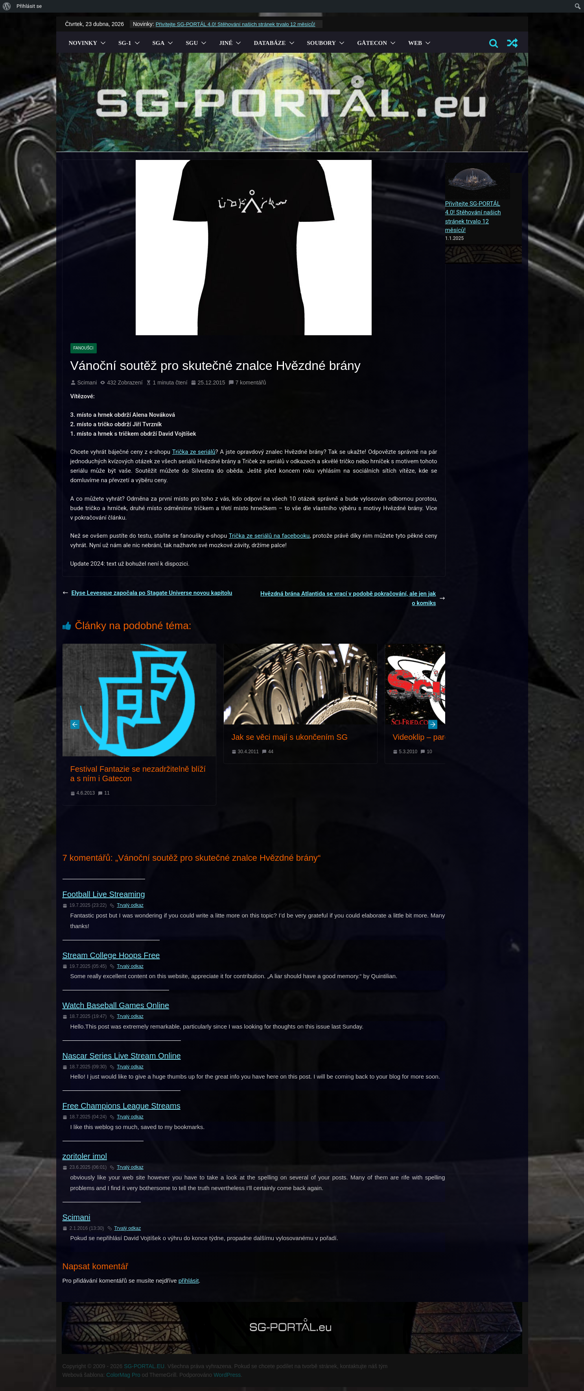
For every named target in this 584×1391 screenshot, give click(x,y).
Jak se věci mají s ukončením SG (290, 737)
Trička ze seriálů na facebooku (269, 535)
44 (270, 751)
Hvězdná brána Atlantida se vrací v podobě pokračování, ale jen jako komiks (352, 598)
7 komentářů (247, 382)
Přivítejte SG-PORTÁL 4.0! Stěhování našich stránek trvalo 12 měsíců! (235, 24)
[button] (101, 43)
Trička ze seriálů (194, 451)
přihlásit (189, 1280)
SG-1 (124, 43)
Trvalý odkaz (127, 905)
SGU (192, 43)
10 (429, 751)
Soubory (321, 43)
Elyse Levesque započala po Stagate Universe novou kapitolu (147, 592)
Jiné (225, 43)
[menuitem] (7, 6)
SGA (159, 43)
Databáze (270, 43)
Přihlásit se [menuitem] (29, 6)
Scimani (87, 382)
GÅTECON (372, 43)
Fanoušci (84, 348)
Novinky (83, 43)
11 (106, 793)
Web (415, 43)
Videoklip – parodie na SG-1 (442, 737)
